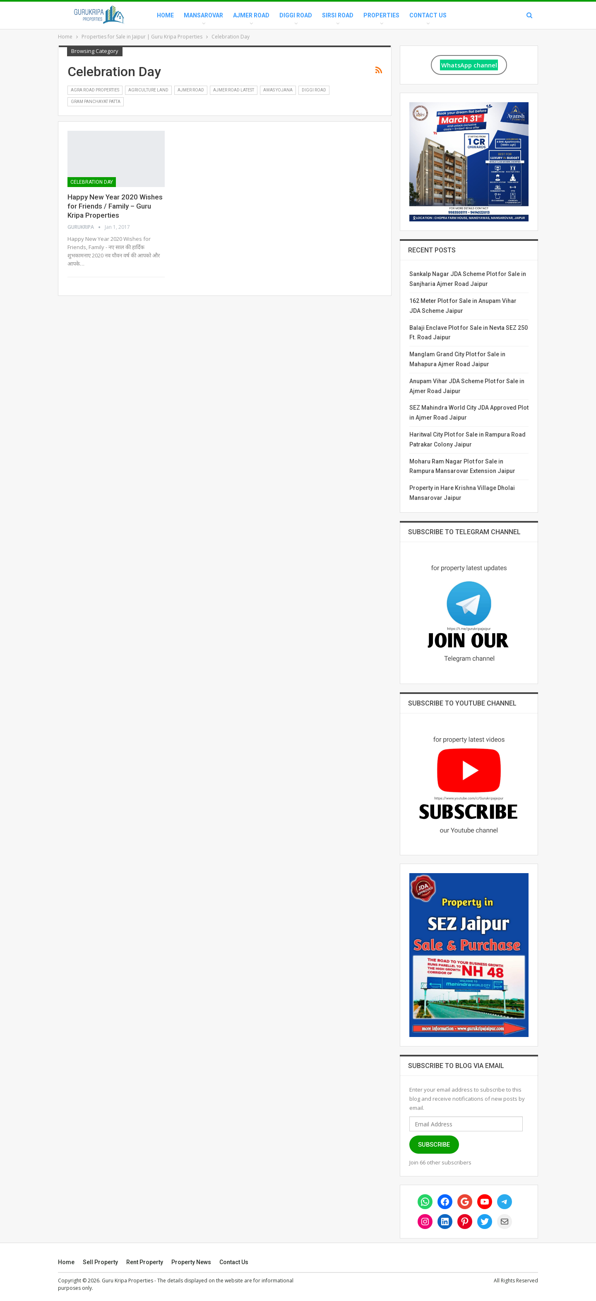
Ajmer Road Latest (233, 90)
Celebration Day (91, 182)
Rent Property (144, 1262)
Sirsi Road (337, 15)
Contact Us (428, 15)
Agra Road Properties (95, 90)
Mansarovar (203, 15)
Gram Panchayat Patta (95, 101)
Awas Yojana (278, 90)
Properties (381, 15)
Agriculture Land (148, 90)
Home (165, 15)
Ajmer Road (251, 15)
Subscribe (434, 1144)
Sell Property (100, 1262)
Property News (191, 1262)
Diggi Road (295, 15)
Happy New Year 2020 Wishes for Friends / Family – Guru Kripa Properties (115, 206)
